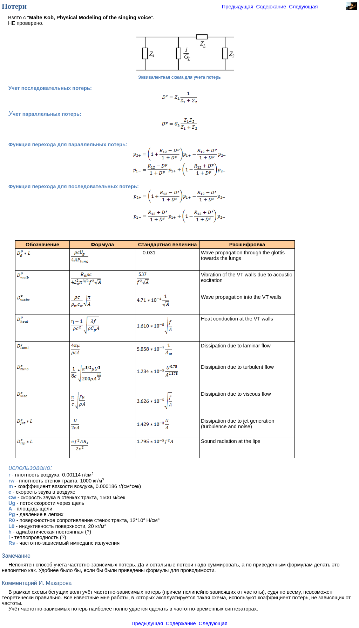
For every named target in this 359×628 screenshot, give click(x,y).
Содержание (271, 6)
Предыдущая (237, 6)
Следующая (303, 6)
